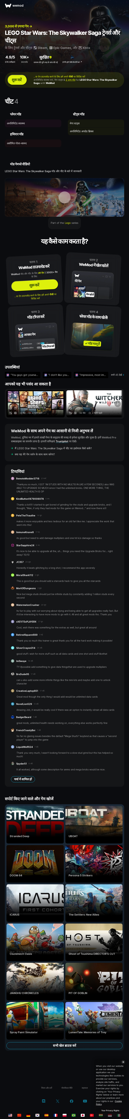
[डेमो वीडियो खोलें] (64, 197)
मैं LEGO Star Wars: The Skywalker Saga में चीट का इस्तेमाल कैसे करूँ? (53, 448)
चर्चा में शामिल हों (23, 779)
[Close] (123, 1062)
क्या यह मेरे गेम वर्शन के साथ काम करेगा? (35, 454)
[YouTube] (85, 1101)
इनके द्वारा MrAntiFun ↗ (72, 62)
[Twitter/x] (57, 1101)
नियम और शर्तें (46, 1088)
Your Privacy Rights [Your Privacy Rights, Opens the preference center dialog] (110, 1110)
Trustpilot (62, 441)
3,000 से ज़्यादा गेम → (18, 26)
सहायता (85, 1088)
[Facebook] (71, 1101)
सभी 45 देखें (116, 374)
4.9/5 (10, 57)
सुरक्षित (45, 57)
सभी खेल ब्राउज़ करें (64, 1046)
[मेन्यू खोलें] (123, 5)
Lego (68, 222)
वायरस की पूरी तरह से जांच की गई (46, 62)
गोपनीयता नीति (66, 1088)
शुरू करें (17, 79)
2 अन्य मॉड (70, 79)
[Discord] (43, 1101)
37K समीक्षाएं (10, 62)
